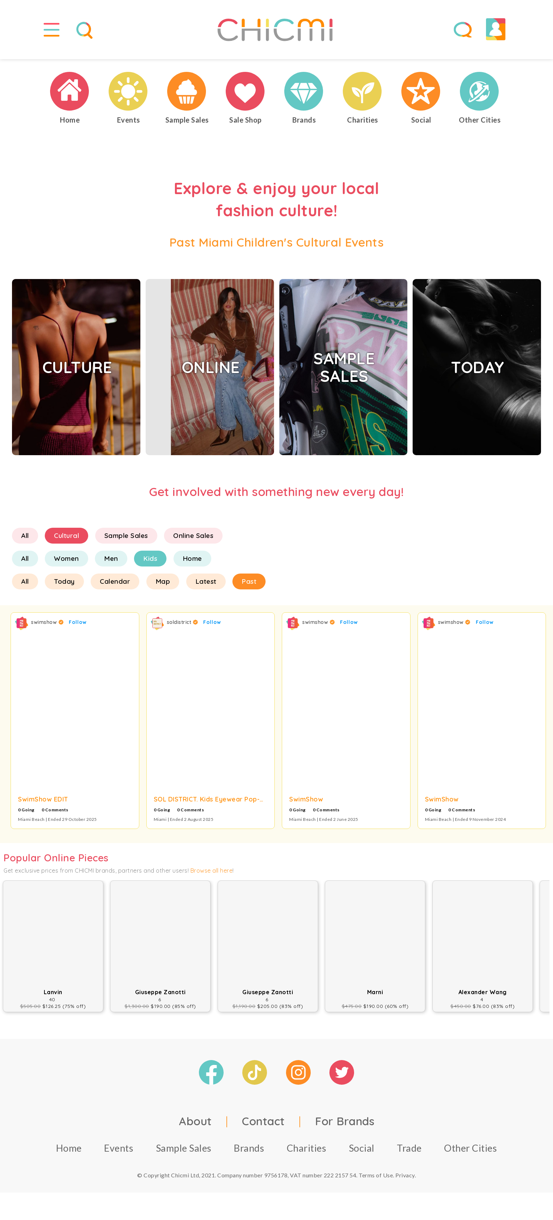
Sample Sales (126, 538)
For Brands (344, 1124)
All (25, 538)
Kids (150, 561)
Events (118, 1151)
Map (163, 584)
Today (64, 584)
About (195, 1124)
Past (249, 584)
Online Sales (193, 538)
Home (192, 561)
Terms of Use (376, 1178)
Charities (307, 1151)
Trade (409, 1151)
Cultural (66, 538)
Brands (249, 1151)
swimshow (47, 625)
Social (362, 1151)
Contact (263, 1124)
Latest (206, 584)
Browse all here (211, 873)
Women (66, 561)
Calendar (115, 584)
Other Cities (470, 1151)
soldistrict (182, 625)
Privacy (405, 1178)
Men (111, 561)
